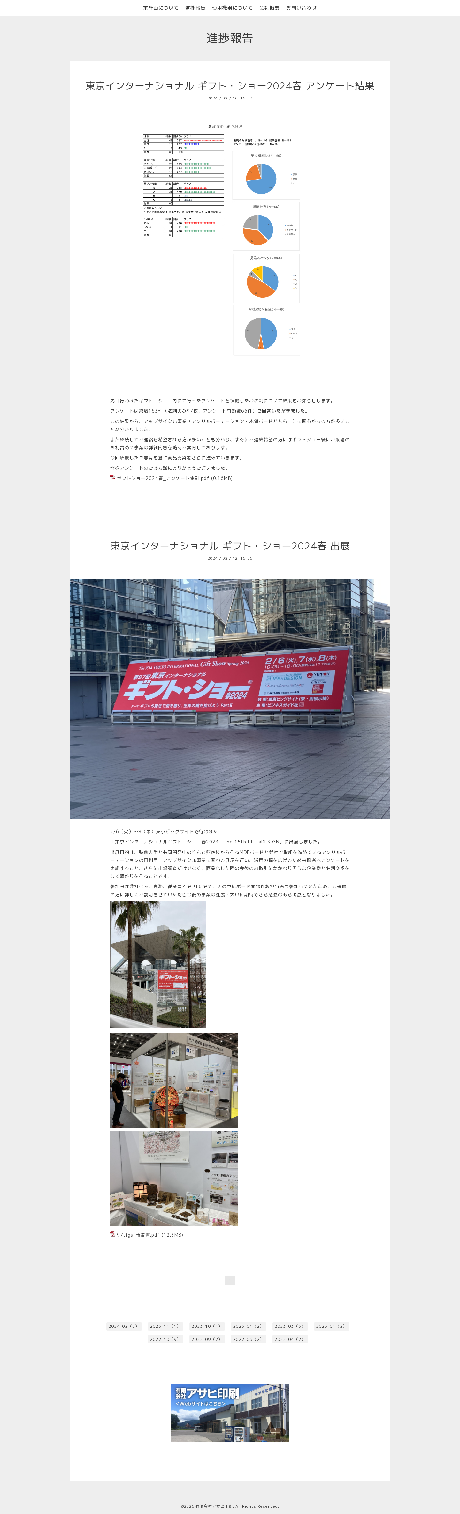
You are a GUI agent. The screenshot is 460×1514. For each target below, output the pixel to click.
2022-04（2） (290, 1339)
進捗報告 (195, 7)
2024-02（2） (124, 1326)
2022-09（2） (207, 1339)
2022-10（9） (165, 1339)
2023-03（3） (290, 1326)
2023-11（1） (165, 1326)
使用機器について (232, 7)
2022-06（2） (248, 1339)
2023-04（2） (248, 1326)
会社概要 (269, 7)
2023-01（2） (331, 1326)
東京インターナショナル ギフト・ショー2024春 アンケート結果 (230, 85)
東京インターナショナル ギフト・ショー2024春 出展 (230, 546)
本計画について (161, 7)
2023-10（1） (207, 1326)
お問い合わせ (301, 7)
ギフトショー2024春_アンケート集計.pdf (163, 478)
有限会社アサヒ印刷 (214, 1506)
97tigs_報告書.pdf (138, 1235)
